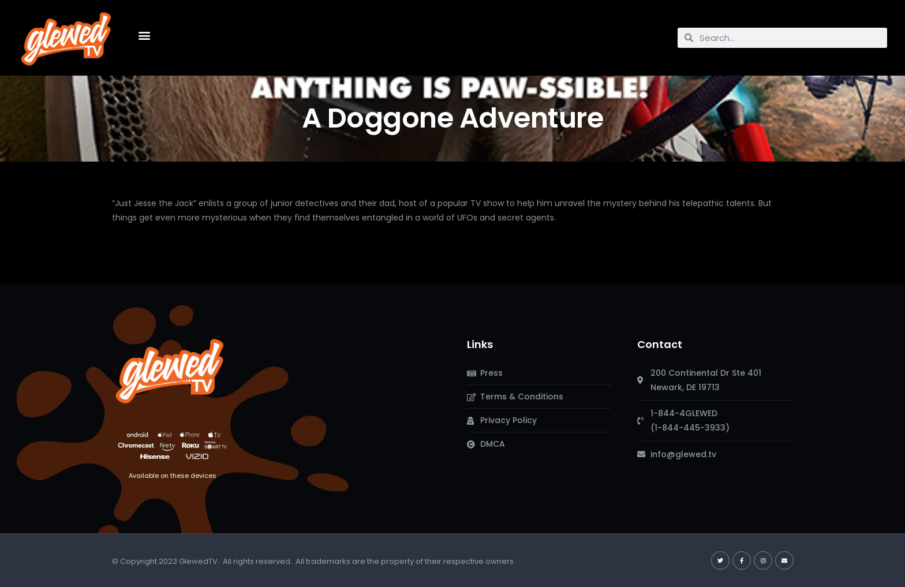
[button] (144, 34)
